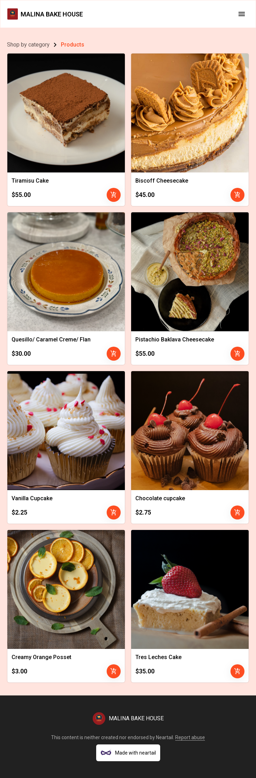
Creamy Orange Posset (41, 657)
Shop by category (28, 44)
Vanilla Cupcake (32, 498)
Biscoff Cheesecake (161, 180)
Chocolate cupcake (160, 498)
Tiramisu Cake (30, 180)
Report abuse (190, 737)
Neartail (164, 737)
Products (72, 44)
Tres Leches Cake (158, 657)
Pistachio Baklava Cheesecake (174, 339)
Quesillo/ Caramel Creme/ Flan (51, 339)
